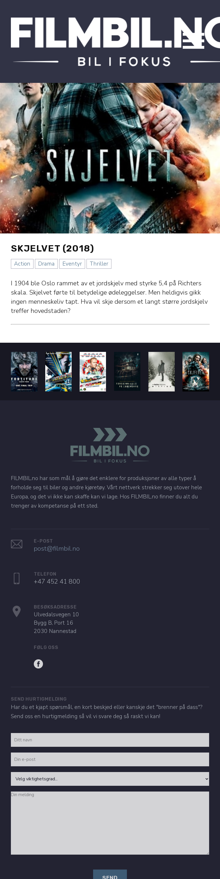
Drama (46, 253)
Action (22, 253)
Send (110, 867)
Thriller (99, 253)
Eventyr (72, 253)
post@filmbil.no (57, 537)
